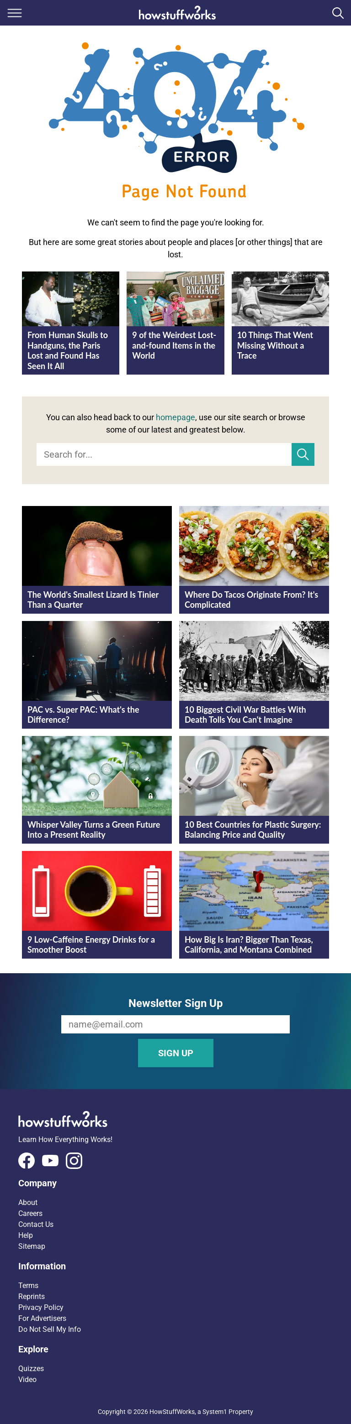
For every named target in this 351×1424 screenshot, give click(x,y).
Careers (30, 1213)
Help (25, 1235)
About (27, 1202)
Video (27, 1379)
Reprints (31, 1296)
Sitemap (31, 1246)
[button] (175, 1183)
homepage (175, 417)
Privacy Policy (41, 1307)
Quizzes (31, 1368)
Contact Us (35, 1224)
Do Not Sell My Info (49, 1329)
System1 (214, 1411)
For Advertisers (42, 1318)
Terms (28, 1285)
